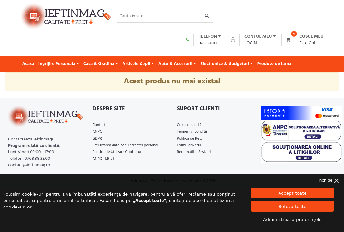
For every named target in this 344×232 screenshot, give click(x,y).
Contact (99, 125)
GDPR (97, 138)
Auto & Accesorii (177, 64)
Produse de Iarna (274, 64)
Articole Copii (138, 64)
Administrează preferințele (292, 219)
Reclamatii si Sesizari (194, 152)
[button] (251, 37)
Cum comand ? (189, 125)
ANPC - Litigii (103, 159)
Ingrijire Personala (58, 64)
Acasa (28, 64)
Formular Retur (189, 145)
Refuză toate (293, 206)
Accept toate (292, 193)
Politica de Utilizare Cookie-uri (117, 152)
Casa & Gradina (100, 64)
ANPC (97, 132)
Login (250, 43)
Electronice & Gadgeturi (226, 64)
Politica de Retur (190, 138)
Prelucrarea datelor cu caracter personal (125, 145)
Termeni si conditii (192, 132)
